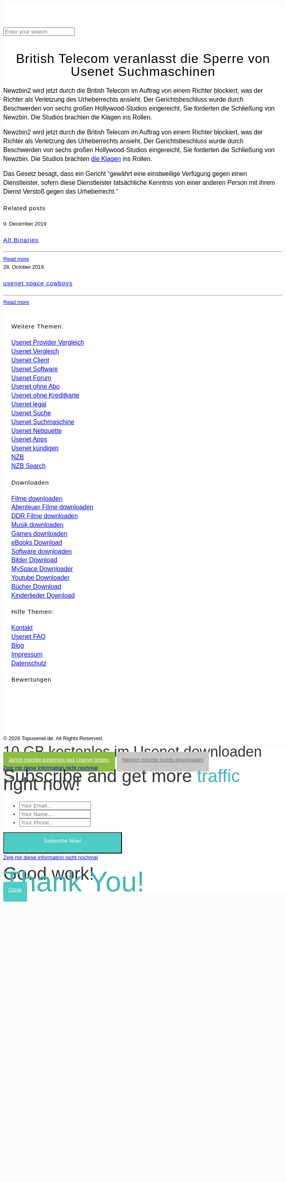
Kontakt (22, 627)
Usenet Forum (31, 377)
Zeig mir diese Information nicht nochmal (50, 768)
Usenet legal (28, 404)
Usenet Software (34, 369)
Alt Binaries (21, 239)
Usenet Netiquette (36, 430)
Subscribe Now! (62, 841)
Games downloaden (39, 533)
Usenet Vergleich (35, 351)
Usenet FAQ (28, 636)
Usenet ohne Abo (35, 386)
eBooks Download (36, 542)
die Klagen (106, 158)
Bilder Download (34, 559)
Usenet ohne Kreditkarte (45, 395)
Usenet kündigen (35, 448)
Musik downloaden (37, 524)
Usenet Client (30, 360)
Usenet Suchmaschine (42, 421)
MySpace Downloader (42, 568)
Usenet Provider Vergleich (47, 342)
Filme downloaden (37, 498)
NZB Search (28, 465)
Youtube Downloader (40, 577)
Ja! (59, 760)
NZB (17, 457)
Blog (17, 645)
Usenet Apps (29, 439)
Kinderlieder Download (43, 595)
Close (15, 890)
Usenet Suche (31, 413)
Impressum (26, 654)
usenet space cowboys (38, 283)
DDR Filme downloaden (44, 516)
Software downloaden (41, 551)
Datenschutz (28, 663)
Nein (163, 760)
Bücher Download (36, 586)
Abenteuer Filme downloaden (52, 507)
